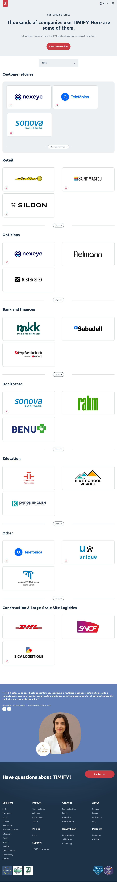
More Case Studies (57, 116)
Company (96, 778)
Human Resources (10, 799)
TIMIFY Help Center (41, 819)
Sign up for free (69, 778)
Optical (5, 829)
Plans (34, 805)
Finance (5, 791)
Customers (97, 787)
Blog (94, 791)
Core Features (38, 778)
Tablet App (67, 809)
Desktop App (68, 805)
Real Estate (7, 795)
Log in (65, 783)
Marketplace (37, 787)
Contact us (99, 743)
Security (35, 791)
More (58, 195)
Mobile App (67, 813)
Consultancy (7, 824)
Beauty (5, 812)
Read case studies (58, 46)
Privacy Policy (73, 875)
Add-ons (36, 783)
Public (5, 808)
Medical (5, 816)
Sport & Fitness (9, 820)
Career (95, 783)
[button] (4, 678)
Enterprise (7, 783)
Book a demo (68, 791)
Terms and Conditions (56, 875)
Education (6, 803)
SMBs (4, 778)
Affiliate (95, 809)
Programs (96, 805)
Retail (5, 787)
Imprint (41, 875)
